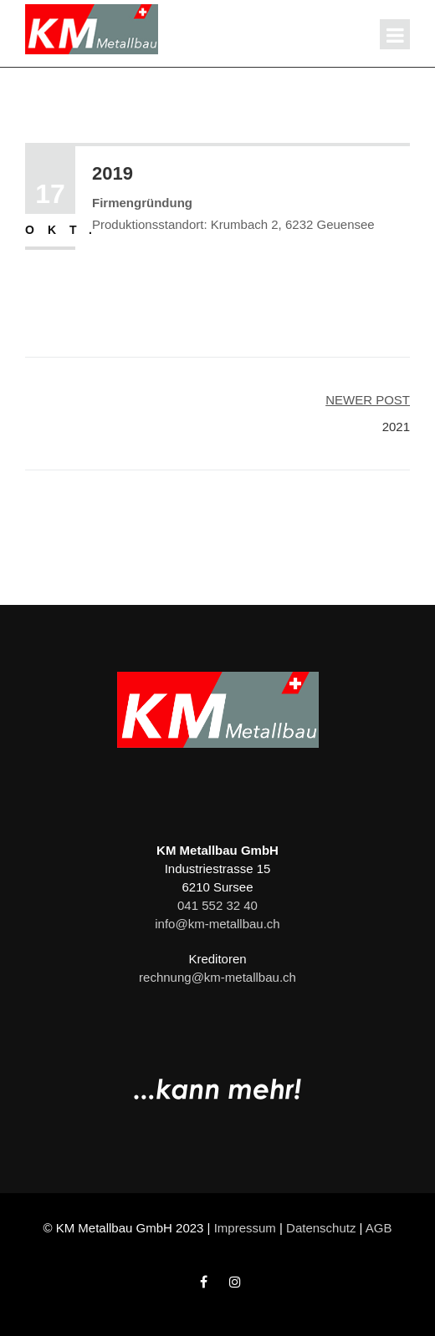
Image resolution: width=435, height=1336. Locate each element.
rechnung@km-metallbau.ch (217, 977)
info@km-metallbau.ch (217, 924)
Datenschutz (321, 1228)
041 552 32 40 (217, 905)
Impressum (245, 1228)
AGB (379, 1228)
